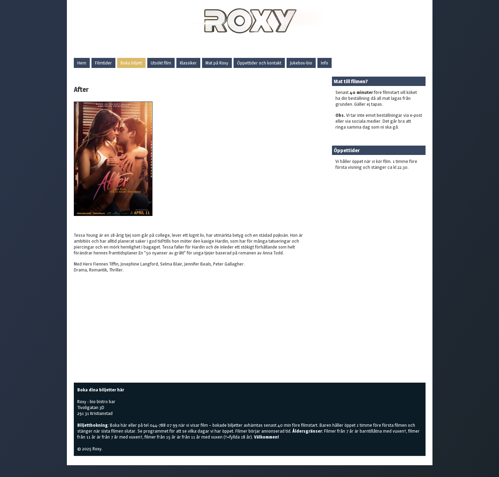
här (124, 425)
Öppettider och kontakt (259, 63)
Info (324, 63)
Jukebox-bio (301, 63)
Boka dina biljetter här (100, 389)
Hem (81, 63)
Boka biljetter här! (352, 178)
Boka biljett (131, 63)
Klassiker (188, 63)
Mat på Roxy (216, 63)
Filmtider (103, 63)
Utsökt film (161, 63)
